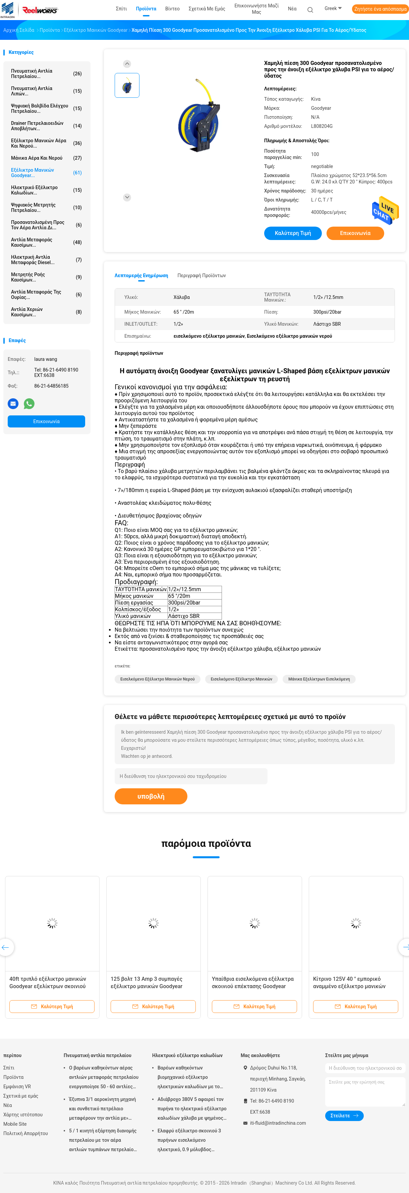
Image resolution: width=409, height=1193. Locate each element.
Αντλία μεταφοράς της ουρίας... (46, 294)
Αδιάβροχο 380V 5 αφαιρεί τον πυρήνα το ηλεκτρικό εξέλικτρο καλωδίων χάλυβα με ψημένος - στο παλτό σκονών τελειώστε (192, 1110)
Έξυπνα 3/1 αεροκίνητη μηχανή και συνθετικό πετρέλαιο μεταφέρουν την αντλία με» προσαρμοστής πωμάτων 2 (102, 1110)
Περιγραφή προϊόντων (201, 275)
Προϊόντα (13, 1077)
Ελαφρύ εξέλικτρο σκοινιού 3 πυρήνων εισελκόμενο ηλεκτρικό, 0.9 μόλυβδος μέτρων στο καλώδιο (189, 1141)
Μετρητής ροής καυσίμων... (46, 277)
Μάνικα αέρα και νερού (46, 158)
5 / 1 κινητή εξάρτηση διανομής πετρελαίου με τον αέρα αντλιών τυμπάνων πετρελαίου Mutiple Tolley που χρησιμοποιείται (102, 1141)
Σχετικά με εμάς (20, 1096)
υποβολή (151, 796)
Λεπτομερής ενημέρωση (141, 275)
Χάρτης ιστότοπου (23, 1114)
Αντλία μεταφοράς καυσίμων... (46, 242)
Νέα (7, 1105)
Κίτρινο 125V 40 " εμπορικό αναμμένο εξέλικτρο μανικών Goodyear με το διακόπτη (349, 986)
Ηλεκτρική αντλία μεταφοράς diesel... (46, 259)
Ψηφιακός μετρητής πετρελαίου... (46, 207)
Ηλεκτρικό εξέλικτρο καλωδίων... (46, 190)
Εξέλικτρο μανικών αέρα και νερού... (46, 143)
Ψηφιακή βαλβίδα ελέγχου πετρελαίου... (46, 108)
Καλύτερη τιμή (293, 233)
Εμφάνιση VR (17, 1086)
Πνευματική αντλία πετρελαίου (97, 1055)
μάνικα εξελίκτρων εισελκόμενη (319, 679)
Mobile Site (15, 1124)
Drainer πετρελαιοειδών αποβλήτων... (46, 126)
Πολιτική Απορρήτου (25, 1133)
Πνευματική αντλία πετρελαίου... (46, 73)
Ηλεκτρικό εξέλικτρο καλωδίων (187, 1055)
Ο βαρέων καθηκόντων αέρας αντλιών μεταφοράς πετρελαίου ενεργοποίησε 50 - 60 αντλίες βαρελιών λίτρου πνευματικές (103, 1078)
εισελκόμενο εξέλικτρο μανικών (242, 679)
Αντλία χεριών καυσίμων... (46, 312)
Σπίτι (8, 1067)
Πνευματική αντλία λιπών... (46, 91)
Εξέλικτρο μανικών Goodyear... (46, 172)
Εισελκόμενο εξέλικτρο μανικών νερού (157, 679)
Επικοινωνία (46, 421)
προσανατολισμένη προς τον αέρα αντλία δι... (46, 225)
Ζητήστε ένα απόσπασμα (380, 9)
